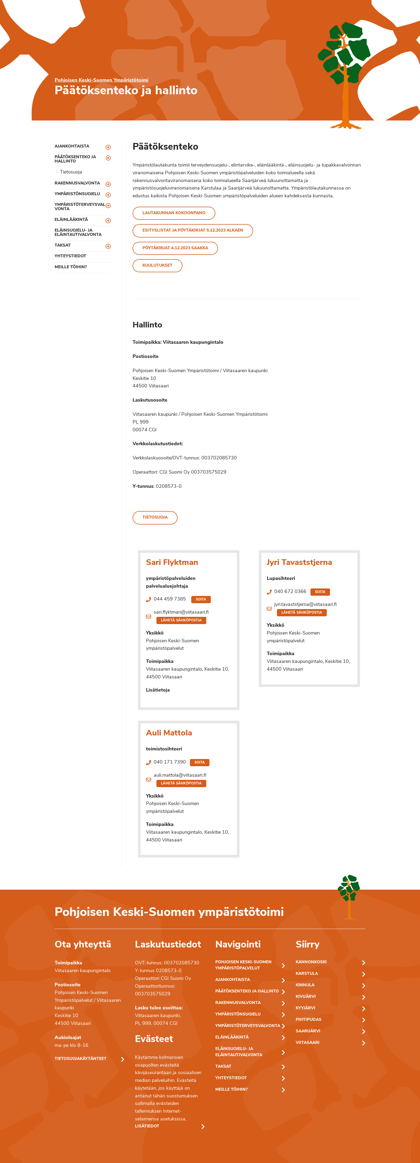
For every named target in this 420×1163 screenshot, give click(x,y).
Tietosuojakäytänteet (81, 1059)
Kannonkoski (311, 962)
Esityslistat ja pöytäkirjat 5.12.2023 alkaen (192, 231)
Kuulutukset (157, 266)
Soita (201, 599)
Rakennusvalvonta (77, 184)
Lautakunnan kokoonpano (173, 213)
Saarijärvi (308, 1031)
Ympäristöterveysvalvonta (80, 207)
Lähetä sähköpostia (181, 620)
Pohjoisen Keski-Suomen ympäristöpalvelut (243, 965)
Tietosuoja (71, 172)
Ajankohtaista (72, 147)
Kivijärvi (306, 997)
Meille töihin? (71, 267)
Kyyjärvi (305, 1008)
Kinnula (305, 985)
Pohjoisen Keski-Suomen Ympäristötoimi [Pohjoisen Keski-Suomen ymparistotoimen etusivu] (101, 80)
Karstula (307, 974)
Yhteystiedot (70, 256)
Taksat (63, 246)
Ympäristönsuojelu (77, 194)
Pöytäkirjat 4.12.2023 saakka (175, 248)
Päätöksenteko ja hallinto (75, 159)
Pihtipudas (308, 1020)
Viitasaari (308, 1043)
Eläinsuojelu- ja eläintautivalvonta (78, 233)
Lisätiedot (147, 1126)
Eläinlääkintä (71, 220)
